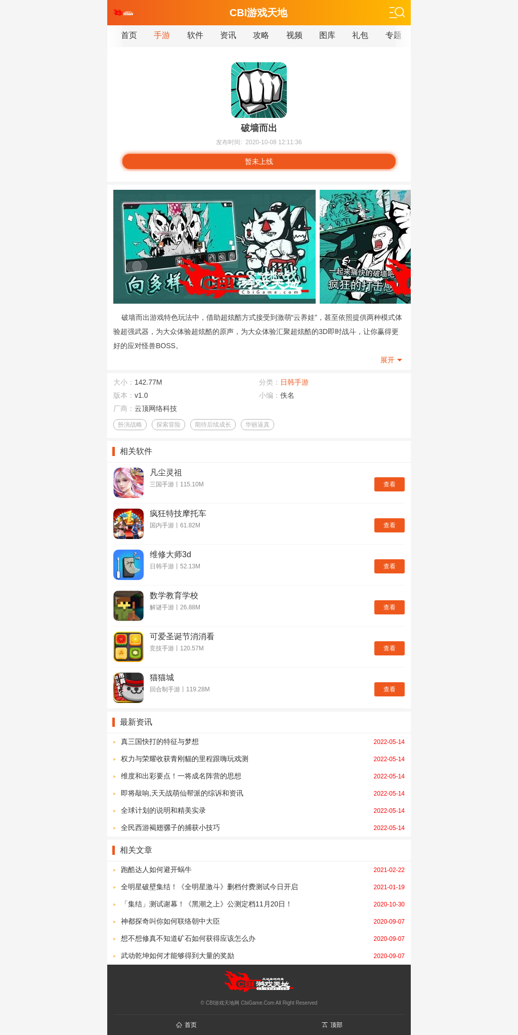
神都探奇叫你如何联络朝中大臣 (263, 921)
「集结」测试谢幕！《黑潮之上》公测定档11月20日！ (263, 904)
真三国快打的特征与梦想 (263, 741)
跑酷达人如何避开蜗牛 (263, 869)
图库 (327, 35)
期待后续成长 (213, 424)
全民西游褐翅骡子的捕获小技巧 (263, 827)
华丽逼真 (257, 424)
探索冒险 (168, 424)
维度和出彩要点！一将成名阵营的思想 (263, 776)
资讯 (228, 35)
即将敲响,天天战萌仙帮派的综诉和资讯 (263, 793)
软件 (195, 35)
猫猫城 (162, 677)
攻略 (261, 35)
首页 (129, 35)
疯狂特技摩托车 (178, 513)
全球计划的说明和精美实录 (263, 810)
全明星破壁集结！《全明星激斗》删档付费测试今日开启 (263, 887)
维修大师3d (170, 554)
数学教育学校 (174, 595)
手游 (162, 35)
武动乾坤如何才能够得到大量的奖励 (263, 955)
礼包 (360, 35)
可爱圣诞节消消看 (182, 636)
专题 (393, 35)
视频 (294, 35)
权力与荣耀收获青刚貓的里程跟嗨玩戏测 (263, 759)
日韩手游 (294, 382)
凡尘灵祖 (166, 472)
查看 (389, 484)
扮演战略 (130, 424)
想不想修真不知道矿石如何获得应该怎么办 (263, 938)
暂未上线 (259, 161)
